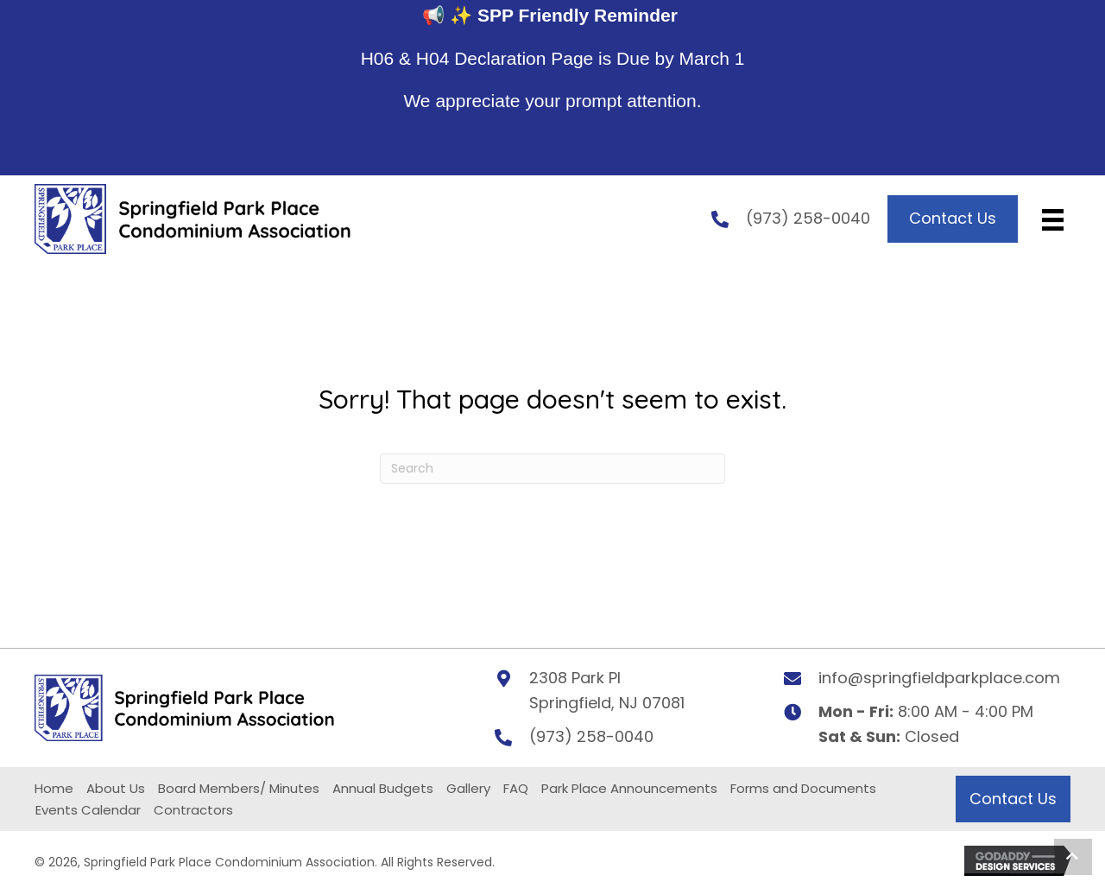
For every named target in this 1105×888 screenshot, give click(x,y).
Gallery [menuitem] (468, 799)
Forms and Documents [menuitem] (803, 799)
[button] (1073, 857)
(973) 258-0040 (808, 224)
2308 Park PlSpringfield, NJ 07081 (607, 701)
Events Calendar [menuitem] (88, 821)
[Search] (552, 480)
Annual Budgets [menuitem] (382, 799)
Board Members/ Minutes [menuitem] (238, 799)
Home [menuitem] (54, 799)
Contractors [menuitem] (193, 821)
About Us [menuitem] (115, 799)
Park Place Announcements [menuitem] (629, 799)
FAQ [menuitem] (515, 799)
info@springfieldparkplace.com (939, 689)
